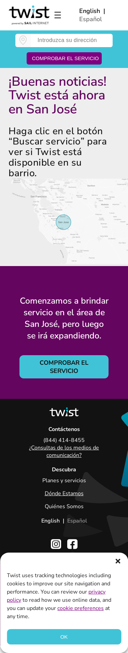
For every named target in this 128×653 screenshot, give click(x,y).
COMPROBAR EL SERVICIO (64, 367)
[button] (117, 561)
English (89, 11)
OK (64, 637)
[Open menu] (57, 15)
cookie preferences (80, 608)
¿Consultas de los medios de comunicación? (64, 451)
